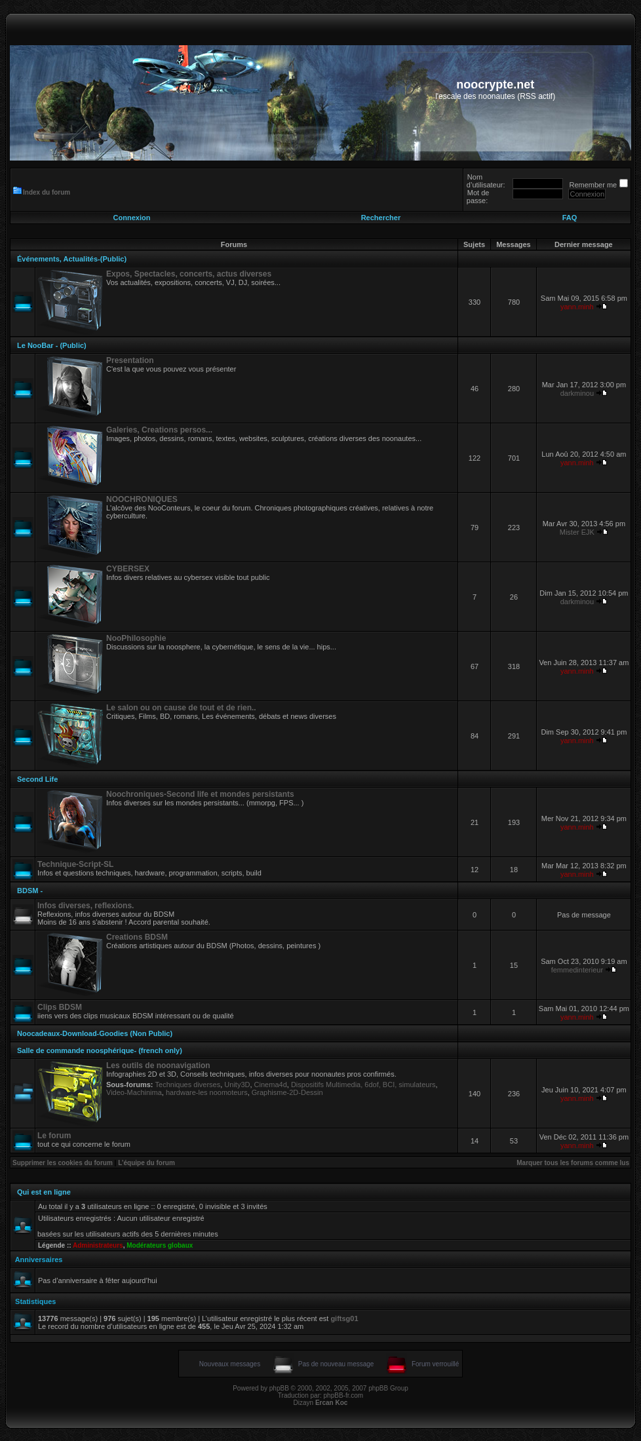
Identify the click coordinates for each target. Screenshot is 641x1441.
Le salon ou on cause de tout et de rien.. (181, 707)
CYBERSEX (127, 568)
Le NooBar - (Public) (52, 345)
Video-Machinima (134, 1092)
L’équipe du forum (146, 1162)
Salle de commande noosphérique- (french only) (99, 1050)
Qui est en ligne (44, 1192)
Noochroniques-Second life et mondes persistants (200, 794)
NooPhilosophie (136, 638)
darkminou (577, 393)
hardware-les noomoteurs (207, 1092)
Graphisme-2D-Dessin (287, 1092)
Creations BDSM (137, 937)
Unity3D (237, 1084)
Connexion (132, 217)
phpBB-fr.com (344, 1395)
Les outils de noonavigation (158, 1065)
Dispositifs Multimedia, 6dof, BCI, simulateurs (363, 1084)
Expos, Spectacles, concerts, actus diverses (188, 274)
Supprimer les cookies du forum (62, 1162)
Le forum (54, 1135)
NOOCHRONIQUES (142, 499)
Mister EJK (577, 532)
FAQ (569, 217)
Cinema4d (270, 1084)
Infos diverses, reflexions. (85, 905)
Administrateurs (98, 1245)
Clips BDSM (59, 1007)
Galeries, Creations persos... (159, 429)
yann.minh (577, 307)
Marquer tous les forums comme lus (572, 1162)
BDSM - (30, 890)
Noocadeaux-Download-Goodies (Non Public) (94, 1033)
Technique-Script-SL (75, 864)
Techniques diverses (188, 1084)
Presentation (130, 360)
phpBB (279, 1388)
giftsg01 (344, 1318)
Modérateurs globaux (159, 1245)
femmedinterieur (577, 970)
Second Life (37, 779)
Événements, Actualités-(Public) (71, 259)
